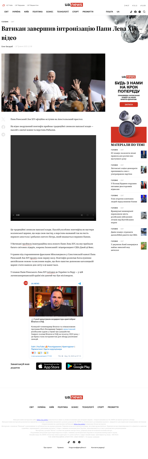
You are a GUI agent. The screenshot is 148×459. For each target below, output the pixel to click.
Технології (63, 11)
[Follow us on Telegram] (139, 12)
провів (33, 257)
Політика (38, 11)
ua (118, 11)
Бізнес (49, 11)
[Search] (144, 11)
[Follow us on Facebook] (135, 12)
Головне (4, 22)
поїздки (51, 272)
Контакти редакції (98, 447)
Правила (60, 447)
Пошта (109, 11)
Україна (16, 11)
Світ (6, 11)
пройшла (27, 243)
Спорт (75, 11)
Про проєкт (48, 447)
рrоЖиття (88, 11)
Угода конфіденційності (77, 447)
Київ (26, 11)
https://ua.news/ (42, 420)
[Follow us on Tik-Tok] (131, 12)
